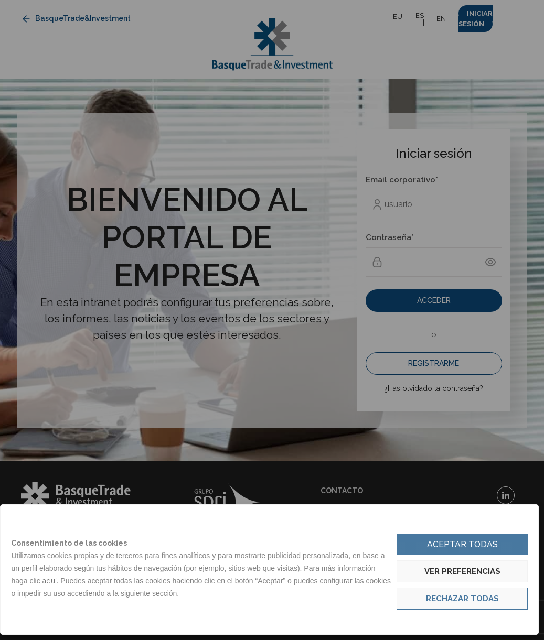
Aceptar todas (462, 544)
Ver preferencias (462, 571)
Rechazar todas (462, 598)
